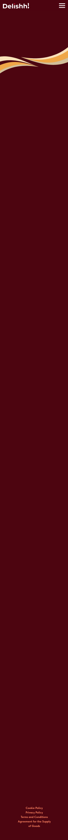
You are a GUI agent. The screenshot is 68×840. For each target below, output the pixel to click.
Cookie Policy (34, 808)
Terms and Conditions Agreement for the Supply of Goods (34, 821)
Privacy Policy (34, 812)
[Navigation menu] (62, 5)
